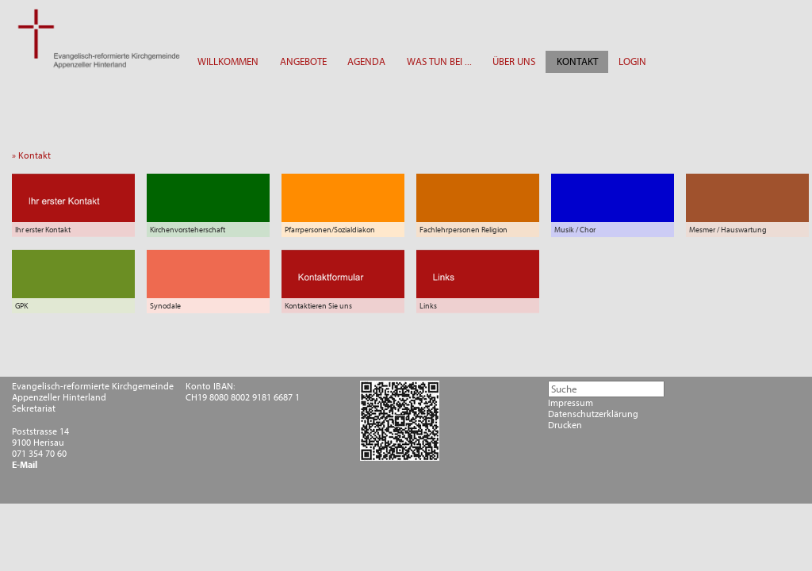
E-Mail (24, 464)
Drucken (565, 425)
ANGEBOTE (303, 61)
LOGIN (632, 61)
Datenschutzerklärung (593, 414)
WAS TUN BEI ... (439, 61)
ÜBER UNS (513, 61)
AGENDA (366, 61)
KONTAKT (577, 61)
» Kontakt (35, 155)
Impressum (570, 402)
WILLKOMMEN (228, 61)
